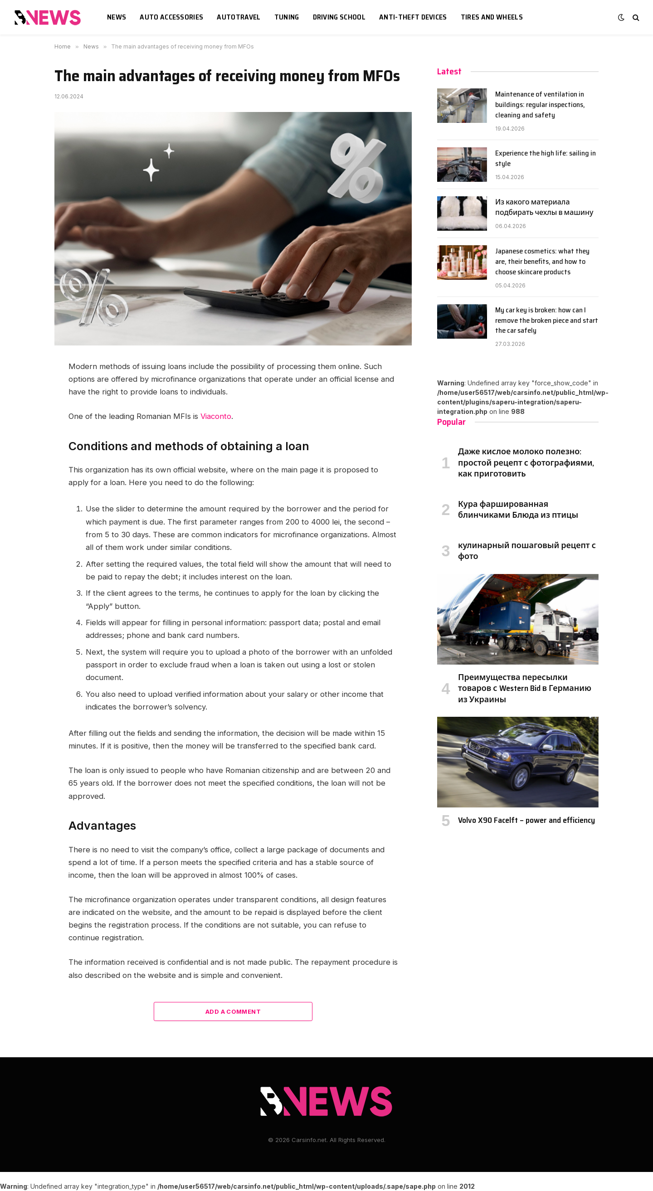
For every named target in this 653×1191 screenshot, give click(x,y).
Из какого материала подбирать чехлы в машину (544, 207)
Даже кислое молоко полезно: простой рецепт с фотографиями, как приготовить (526, 462)
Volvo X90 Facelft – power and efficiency (526, 820)
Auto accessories (171, 17)
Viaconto (215, 416)
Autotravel (238, 17)
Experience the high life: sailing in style (545, 158)
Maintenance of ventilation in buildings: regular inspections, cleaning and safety (540, 105)
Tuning (286, 17)
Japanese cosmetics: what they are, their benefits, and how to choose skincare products (542, 261)
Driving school (339, 17)
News (116, 17)
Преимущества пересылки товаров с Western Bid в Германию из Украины (524, 688)
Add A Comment (233, 1011)
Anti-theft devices (413, 17)
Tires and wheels (492, 17)
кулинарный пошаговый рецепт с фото (527, 551)
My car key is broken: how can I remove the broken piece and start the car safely (546, 320)
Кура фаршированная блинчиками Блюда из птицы (518, 510)
